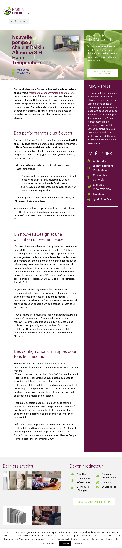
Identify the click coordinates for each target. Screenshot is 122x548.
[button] (72, 10)
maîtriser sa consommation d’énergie (49, 92)
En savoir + (77, 543)
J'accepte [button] (65, 543)
